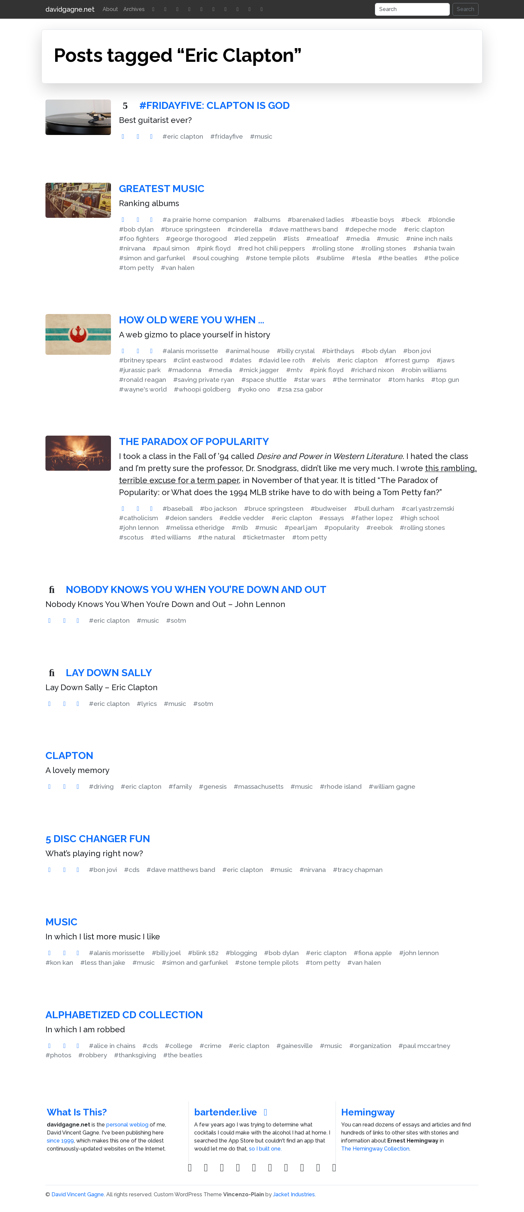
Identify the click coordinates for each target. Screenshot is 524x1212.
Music (61, 922)
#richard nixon (372, 369)
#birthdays (338, 350)
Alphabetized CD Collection (124, 1015)
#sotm (176, 620)
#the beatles (397, 258)
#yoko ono (254, 389)
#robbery (92, 1055)
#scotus (131, 537)
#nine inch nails (429, 238)
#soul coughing (215, 258)
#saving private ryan (203, 379)
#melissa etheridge (195, 527)
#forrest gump (407, 360)
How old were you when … (191, 320)
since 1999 (60, 1141)
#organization (370, 1045)
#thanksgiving (135, 1055)
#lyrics (147, 703)
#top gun (445, 379)
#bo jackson (218, 508)
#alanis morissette (190, 350)
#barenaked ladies (315, 219)
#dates (240, 360)
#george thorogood (196, 238)
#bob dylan (136, 229)
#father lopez (372, 517)
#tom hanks (406, 379)
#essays (331, 517)
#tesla (361, 258)
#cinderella (244, 229)
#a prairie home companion (204, 219)
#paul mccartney (424, 1045)
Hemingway (368, 1112)
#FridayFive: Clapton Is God (214, 105)
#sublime (330, 258)
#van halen (177, 267)
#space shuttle (264, 379)
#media (358, 238)
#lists (291, 238)
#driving (101, 786)
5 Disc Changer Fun (97, 839)
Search (465, 9)
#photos (58, 1055)
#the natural (216, 537)
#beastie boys (372, 219)
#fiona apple (373, 952)
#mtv (294, 369)
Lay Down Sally (109, 672)
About (110, 9)
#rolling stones (383, 248)
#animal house (247, 350)
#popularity (341, 527)
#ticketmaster (263, 537)
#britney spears (142, 360)
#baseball (177, 508)
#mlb (240, 527)
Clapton (69, 755)
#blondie (441, 219)
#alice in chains (112, 1045)
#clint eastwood (198, 360)
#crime (211, 1045)
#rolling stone (333, 248)
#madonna (184, 369)
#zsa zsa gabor (300, 389)
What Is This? (77, 1112)
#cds (131, 869)
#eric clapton (182, 136)
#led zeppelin (255, 238)
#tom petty (136, 267)
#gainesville (294, 1045)
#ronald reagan (142, 379)
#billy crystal (296, 350)
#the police (441, 258)
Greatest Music (162, 188)
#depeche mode (371, 229)
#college (178, 1045)
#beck (411, 219)
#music (261, 136)
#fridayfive (226, 136)
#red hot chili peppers (271, 248)
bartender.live (232, 1112)
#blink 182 (203, 952)
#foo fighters (139, 238)
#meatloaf (322, 238)
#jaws (445, 360)
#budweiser (328, 508)
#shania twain (434, 248)
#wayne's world (143, 389)
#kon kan (59, 962)
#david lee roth (281, 360)
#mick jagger (259, 369)
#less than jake (102, 962)
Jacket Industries (294, 1194)
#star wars (309, 379)
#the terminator (357, 379)
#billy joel (166, 952)
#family (180, 786)
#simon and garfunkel (152, 258)
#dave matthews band (303, 229)
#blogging (241, 952)
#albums (267, 219)
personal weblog (127, 1124)
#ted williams (170, 537)
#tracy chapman (358, 869)
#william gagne (392, 786)
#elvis (321, 360)
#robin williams (423, 369)
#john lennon (139, 527)
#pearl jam (300, 527)
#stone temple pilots (277, 258)
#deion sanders (188, 517)
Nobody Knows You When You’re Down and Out (196, 589)
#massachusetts (258, 786)
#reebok (379, 527)
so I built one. (265, 1149)
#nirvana (132, 248)
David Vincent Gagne (77, 1194)
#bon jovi (417, 350)
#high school (419, 517)
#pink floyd (213, 248)
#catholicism (138, 517)
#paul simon (170, 248)
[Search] (412, 9)
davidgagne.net (70, 9)
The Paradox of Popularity (194, 441)
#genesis (213, 786)
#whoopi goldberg (202, 389)
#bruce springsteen (190, 229)
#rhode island (341, 786)
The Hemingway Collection (375, 1149)
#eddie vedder (241, 517)
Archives (134, 9)
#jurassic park (140, 369)
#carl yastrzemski (427, 508)
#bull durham (374, 508)
